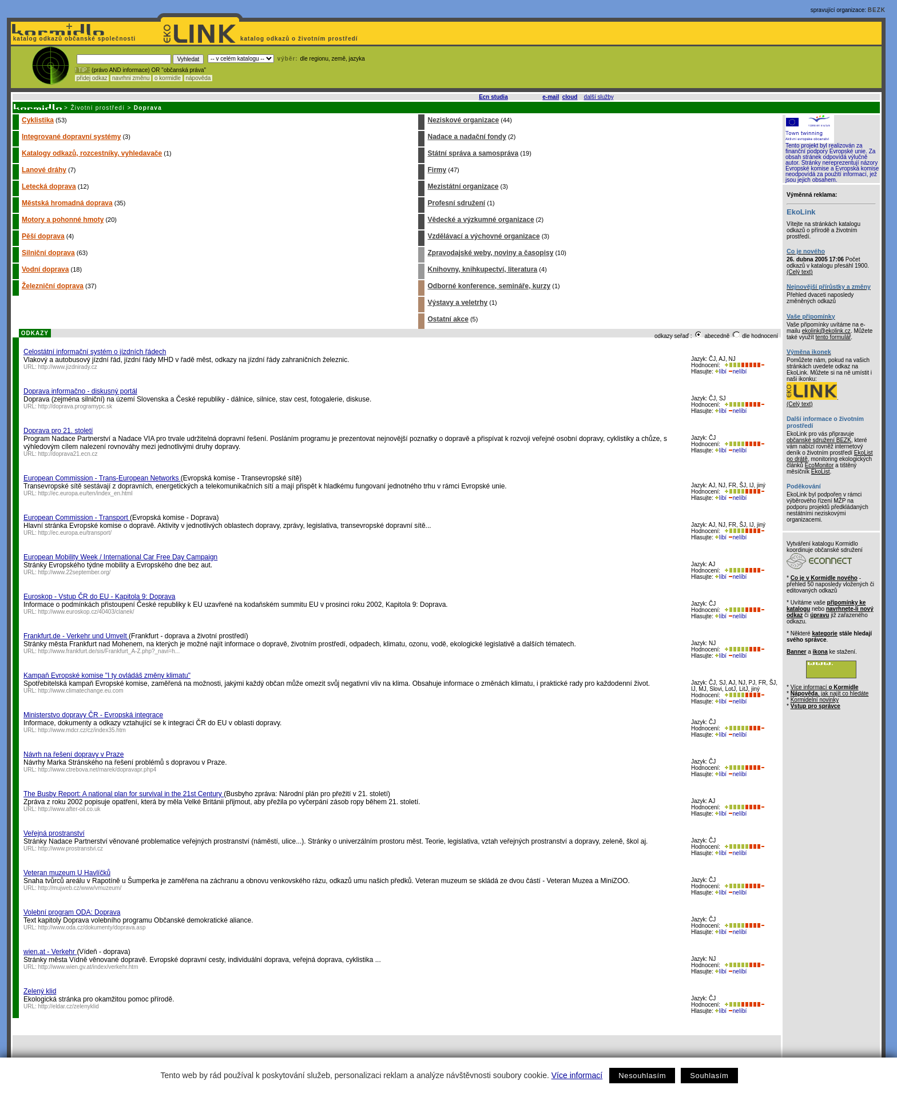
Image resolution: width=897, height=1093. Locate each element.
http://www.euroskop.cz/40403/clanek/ (86, 612)
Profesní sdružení (456, 203)
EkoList (820, 471)
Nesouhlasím (642, 1075)
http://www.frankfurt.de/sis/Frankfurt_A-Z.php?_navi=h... (109, 651)
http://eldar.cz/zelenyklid (68, 1006)
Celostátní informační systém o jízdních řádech (94, 352)
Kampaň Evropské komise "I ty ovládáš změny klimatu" (106, 675)
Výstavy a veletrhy (457, 303)
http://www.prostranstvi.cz (70, 848)
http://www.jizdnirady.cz (67, 367)
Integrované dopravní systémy (71, 137)
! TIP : (82, 70)
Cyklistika (38, 120)
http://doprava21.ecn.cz (68, 454)
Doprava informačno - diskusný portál (80, 391)
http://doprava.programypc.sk (75, 406)
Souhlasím (709, 1075)
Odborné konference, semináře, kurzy (488, 286)
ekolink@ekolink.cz (826, 331)
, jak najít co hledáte (830, 693)
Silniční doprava (48, 253)
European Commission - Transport (76, 518)
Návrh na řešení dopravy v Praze (73, 754)
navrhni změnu (130, 78)
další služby (599, 97)
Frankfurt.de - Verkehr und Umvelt (76, 636)
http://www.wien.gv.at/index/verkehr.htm (88, 967)
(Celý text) (800, 272)
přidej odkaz (92, 78)
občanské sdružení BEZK (819, 440)
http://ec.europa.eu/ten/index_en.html (85, 493)
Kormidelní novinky (815, 700)
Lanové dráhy (44, 170)
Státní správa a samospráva (472, 153)
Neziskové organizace (463, 120)
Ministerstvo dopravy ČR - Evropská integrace (93, 715)
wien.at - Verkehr (50, 952)
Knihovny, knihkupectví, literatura (482, 269)
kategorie (824, 633)
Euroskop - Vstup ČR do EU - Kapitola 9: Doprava (99, 597)
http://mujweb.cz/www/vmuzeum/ (80, 888)
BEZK (877, 10)
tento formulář (833, 337)
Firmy (436, 170)
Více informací (576, 1075)
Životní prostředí (97, 108)
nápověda (198, 78)
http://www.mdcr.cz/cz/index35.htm (82, 730)
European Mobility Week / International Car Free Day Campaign (120, 557)
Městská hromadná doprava (67, 203)
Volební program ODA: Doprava (71, 912)
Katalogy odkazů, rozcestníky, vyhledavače (92, 153)
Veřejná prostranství (54, 833)
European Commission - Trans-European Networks (102, 478)
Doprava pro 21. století (58, 431)
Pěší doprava (43, 236)
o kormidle (167, 78)
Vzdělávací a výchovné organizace (483, 236)
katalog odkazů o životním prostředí (300, 38)
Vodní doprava (45, 269)
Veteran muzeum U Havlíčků (66, 873)
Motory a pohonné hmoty (63, 220)
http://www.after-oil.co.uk (69, 809)
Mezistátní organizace (462, 186)
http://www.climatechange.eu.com (81, 690)
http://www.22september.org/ (74, 572)
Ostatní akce (447, 319)
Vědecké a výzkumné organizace (480, 220)
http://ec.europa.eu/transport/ (75, 533)
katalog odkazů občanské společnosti (73, 38)
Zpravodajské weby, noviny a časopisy (490, 253)
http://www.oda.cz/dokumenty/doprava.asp (92, 927)
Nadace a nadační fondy (466, 137)
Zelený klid (39, 991)
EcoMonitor (819, 465)
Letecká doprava (49, 186)
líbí (721, 371)
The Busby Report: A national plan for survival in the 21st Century (123, 794)
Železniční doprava (53, 286)
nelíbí (737, 371)
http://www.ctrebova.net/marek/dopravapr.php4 (97, 769)
